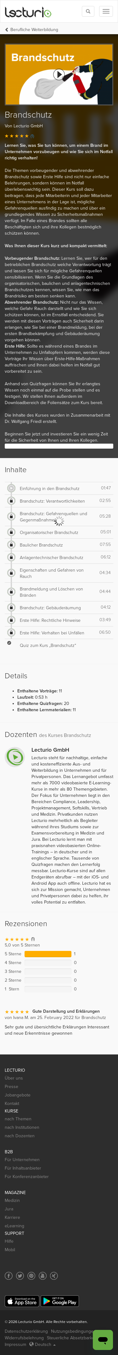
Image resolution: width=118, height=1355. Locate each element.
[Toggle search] (88, 11)
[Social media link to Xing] (54, 1276)
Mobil (10, 1249)
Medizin (12, 1200)
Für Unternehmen (22, 1159)
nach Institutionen (22, 1127)
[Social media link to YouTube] (43, 1276)
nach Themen (18, 1119)
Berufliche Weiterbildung (34, 29)
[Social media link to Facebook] (9, 1276)
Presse (11, 1086)
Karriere (12, 1217)
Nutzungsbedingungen (73, 1331)
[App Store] (22, 1301)
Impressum (15, 1344)
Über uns (14, 1078)
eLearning (14, 1226)
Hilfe (9, 1241)
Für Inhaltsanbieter (23, 1168)
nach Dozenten (20, 1136)
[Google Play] (60, 1301)
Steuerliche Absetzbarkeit (72, 1338)
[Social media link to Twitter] (20, 1276)
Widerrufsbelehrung (24, 1338)
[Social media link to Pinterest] (31, 1276)
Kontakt (12, 1103)
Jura (9, 1209)
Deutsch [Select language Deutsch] (42, 1344)
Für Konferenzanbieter (27, 1176)
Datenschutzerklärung (26, 1331)
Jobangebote (18, 1095)
